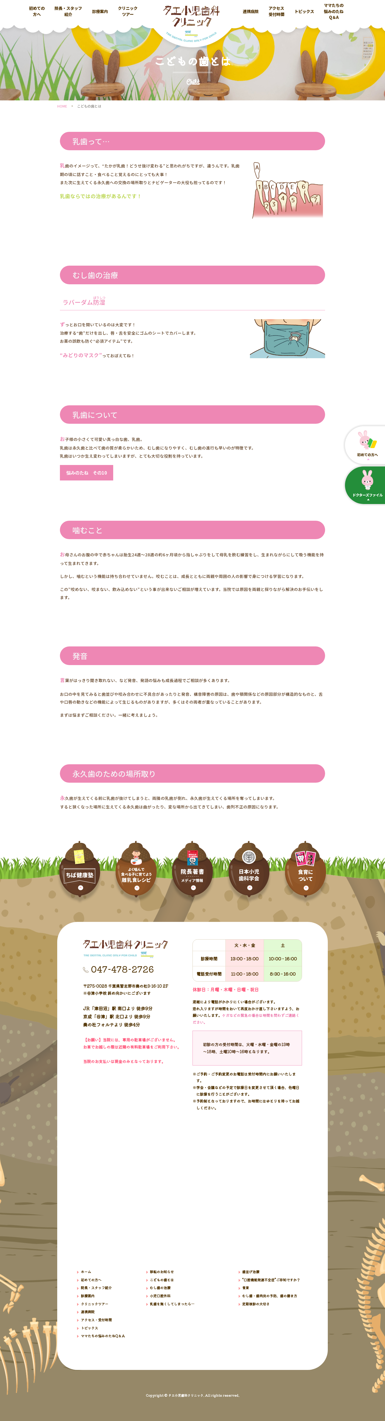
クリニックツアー (128, 11)
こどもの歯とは (162, 1279)
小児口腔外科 (160, 1295)
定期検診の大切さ (256, 1303)
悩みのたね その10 (86, 472)
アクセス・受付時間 (96, 1319)
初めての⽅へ (367, 443)
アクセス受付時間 (276, 11)
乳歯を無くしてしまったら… (172, 1303)
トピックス (304, 11)
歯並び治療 (250, 1271)
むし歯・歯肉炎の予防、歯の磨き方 (269, 1295)
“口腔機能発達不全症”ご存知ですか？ (271, 1279)
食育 (245, 1287)
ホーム (86, 1271)
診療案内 (100, 11)
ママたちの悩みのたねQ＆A (334, 11)
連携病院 (251, 11)
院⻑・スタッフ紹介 (96, 1287)
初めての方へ (37, 11)
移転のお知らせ (162, 1271)
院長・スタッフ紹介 (68, 11)
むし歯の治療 (160, 1287)
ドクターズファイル (367, 484)
